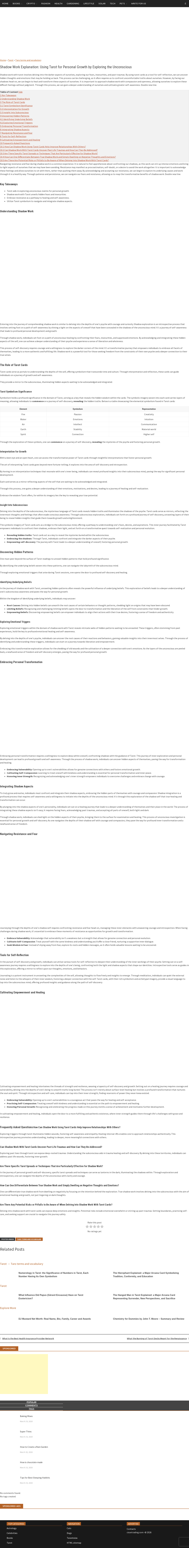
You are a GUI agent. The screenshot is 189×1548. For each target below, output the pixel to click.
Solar (101, 3)
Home (5, 3)
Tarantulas (72, 1537)
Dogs (69, 1533)
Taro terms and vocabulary (28, 60)
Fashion (45, 3)
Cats (69, 1528)
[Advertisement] (94, 36)
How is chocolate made (31, 1462)
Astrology (11, 1528)
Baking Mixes (26, 1416)
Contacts (131, 1528)
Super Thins (26, 1431)
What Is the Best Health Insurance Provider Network (28, 1338)
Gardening (73, 3)
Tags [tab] (31, 1409)
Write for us (138, 3)
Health (58, 3)
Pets (122, 3)
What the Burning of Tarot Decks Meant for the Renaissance (157, 1338)
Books (16, 3)
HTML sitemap (74, 1542)
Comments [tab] (31, 1405)
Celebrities (12, 1533)
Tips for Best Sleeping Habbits (35, 1477)
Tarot (10, 60)
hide (20, 91)
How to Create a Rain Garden (34, 1446)
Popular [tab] (31, 1402)
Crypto (30, 3)
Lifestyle (89, 3)
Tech (112, 3)
